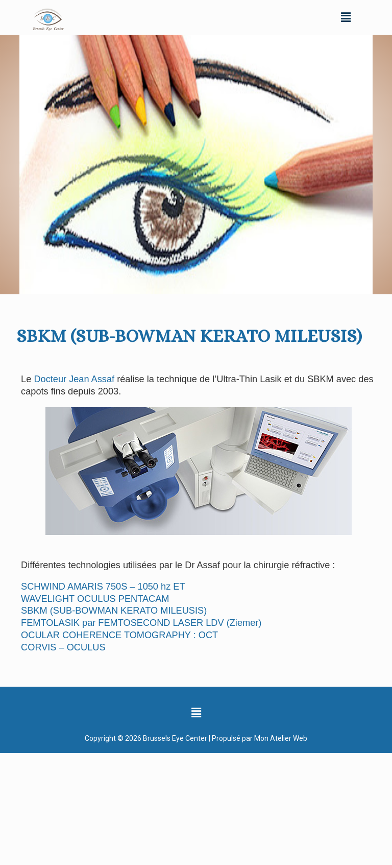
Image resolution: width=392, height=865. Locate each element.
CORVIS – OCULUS (63, 647)
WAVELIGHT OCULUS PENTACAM (95, 599)
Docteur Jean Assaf (74, 379)
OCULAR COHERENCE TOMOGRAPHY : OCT (119, 635)
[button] (345, 17)
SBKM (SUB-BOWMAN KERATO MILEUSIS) (114, 610)
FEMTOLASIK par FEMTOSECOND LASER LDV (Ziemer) (141, 623)
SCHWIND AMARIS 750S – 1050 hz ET (103, 586)
